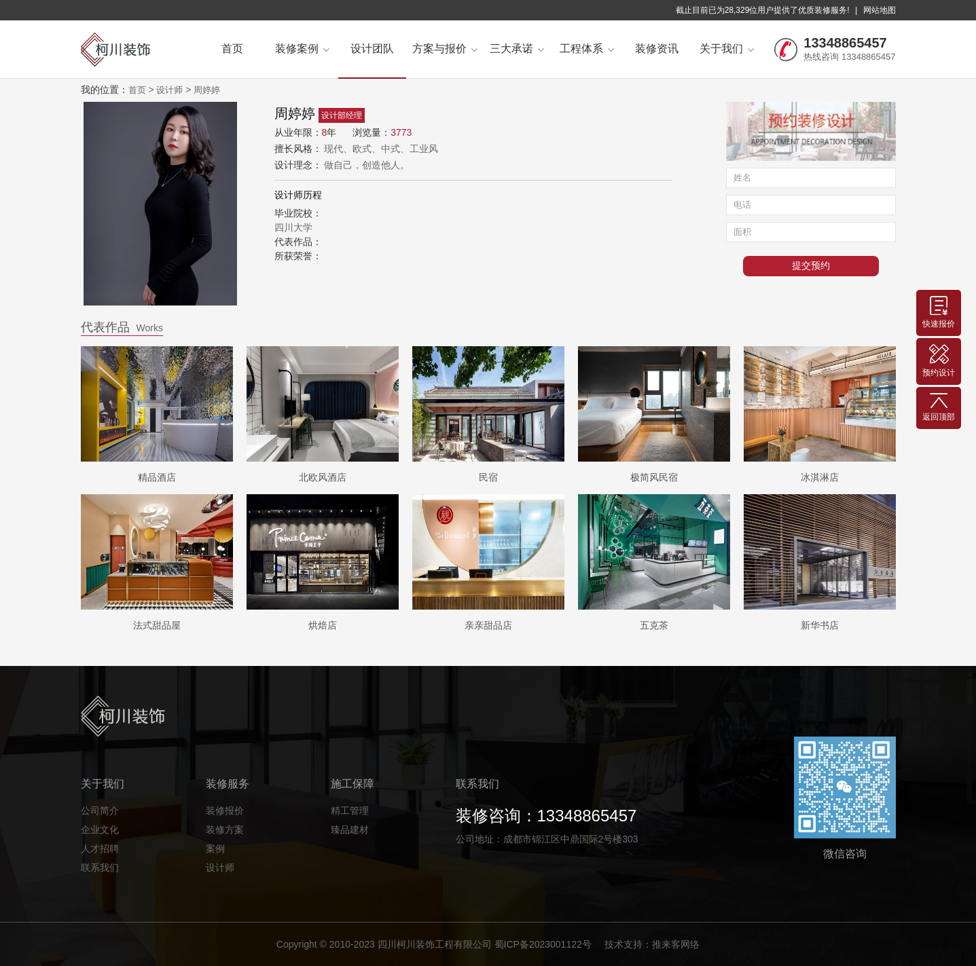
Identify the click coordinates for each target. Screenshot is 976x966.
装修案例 (302, 49)
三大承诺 (517, 49)
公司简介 (100, 810)
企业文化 (100, 829)
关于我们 (727, 49)
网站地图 (879, 10)
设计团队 (372, 48)
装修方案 (225, 829)
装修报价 (225, 810)
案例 (215, 848)
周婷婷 (207, 90)
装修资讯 (657, 48)
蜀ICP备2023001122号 (543, 944)
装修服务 (227, 783)
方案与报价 (444, 49)
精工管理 (350, 810)
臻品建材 (350, 829)
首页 (232, 48)
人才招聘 (100, 848)
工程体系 (587, 49)
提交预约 (811, 266)
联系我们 (100, 867)
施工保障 (352, 783)
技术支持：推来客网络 (652, 944)
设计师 (169, 90)
